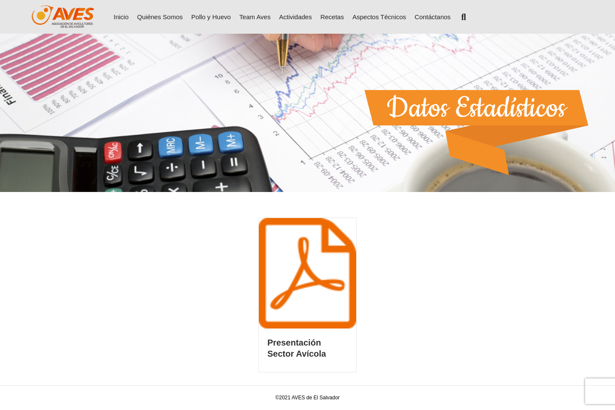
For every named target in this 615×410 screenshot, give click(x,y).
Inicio (121, 16)
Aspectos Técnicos (379, 16)
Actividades (295, 16)
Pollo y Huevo (211, 16)
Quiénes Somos (160, 16)
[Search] (460, 17)
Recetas (332, 16)
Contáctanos (433, 16)
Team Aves (254, 16)
